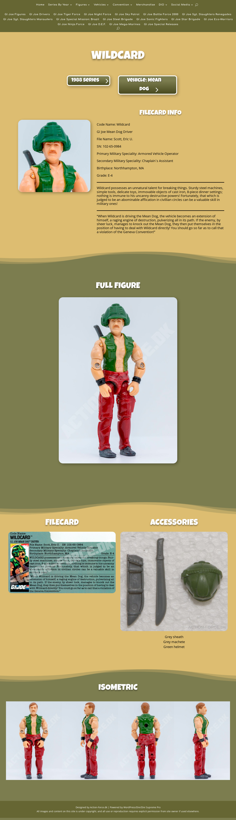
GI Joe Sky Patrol (127, 14)
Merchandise (145, 5)
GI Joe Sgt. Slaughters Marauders (28, 19)
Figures (81, 5)
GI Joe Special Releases (161, 24)
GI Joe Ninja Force (71, 24)
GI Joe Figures (15, 14)
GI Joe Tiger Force (66, 14)
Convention (121, 5)
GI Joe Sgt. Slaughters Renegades (206, 14)
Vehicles (100, 5)
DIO (161, 5)
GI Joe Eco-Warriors (218, 19)
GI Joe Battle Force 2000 (160, 14)
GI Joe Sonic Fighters (152, 19)
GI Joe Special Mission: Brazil (77, 19)
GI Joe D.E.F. (97, 24)
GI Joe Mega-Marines (124, 24)
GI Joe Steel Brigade (118, 19)
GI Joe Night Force (97, 14)
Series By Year (58, 5)
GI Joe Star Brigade (185, 19)
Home (40, 5)
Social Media (180, 5)
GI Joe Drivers (39, 14)
